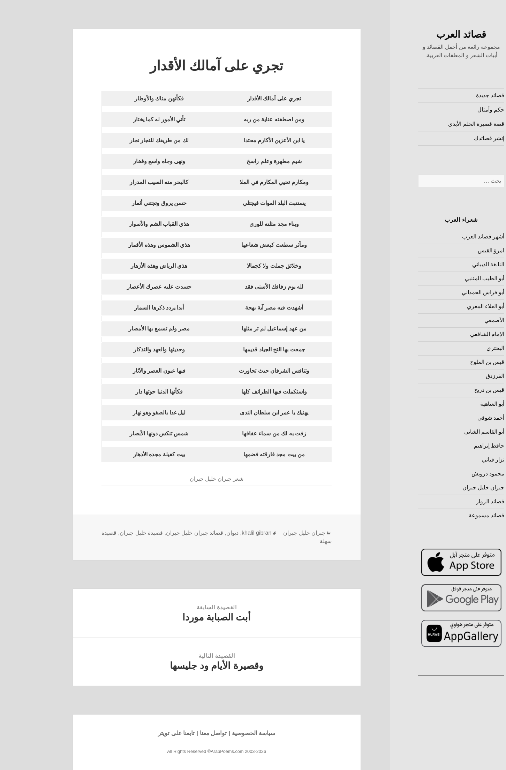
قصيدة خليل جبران (105, 533)
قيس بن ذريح (454, 390)
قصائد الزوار (454, 501)
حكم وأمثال (455, 110)
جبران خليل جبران (448, 487)
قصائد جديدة (454, 95)
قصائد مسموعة (451, 515)
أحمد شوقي (455, 418)
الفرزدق (459, 376)
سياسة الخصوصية (218, 733)
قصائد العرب (426, 34)
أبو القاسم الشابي (449, 432)
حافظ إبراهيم (453, 446)
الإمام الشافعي (452, 334)
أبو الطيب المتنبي (449, 278)
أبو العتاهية (457, 404)
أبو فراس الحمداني (447, 292)
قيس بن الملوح (452, 362)
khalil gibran (221, 533)
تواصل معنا (177, 733)
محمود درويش (452, 474)
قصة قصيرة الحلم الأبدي (441, 124)
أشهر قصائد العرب (447, 236)
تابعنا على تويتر (140, 733)
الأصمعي (459, 320)
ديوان (197, 533)
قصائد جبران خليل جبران (159, 533)
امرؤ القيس (455, 250)
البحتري (460, 348)
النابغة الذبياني (453, 264)
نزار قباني (457, 460)
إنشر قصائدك (453, 138)
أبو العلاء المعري (450, 306)
